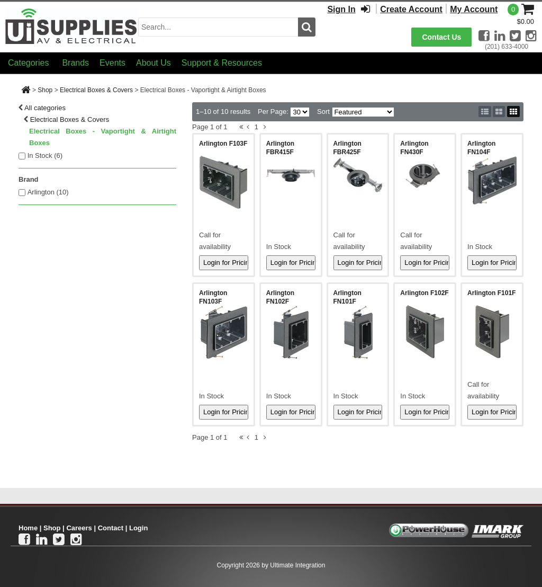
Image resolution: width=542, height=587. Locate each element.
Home (28, 528)
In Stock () (45, 155)
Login (138, 528)
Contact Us (441, 37)
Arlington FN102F (280, 297)
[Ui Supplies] (71, 26)
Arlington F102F (424, 293)
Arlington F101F (491, 293)
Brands (75, 62)
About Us (153, 62)
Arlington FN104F (481, 148)
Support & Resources (222, 62)
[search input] (218, 27)
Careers (79, 528)
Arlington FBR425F (347, 148)
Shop (45, 90)
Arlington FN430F (414, 148)
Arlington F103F (223, 143)
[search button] (306, 27)
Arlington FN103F (213, 297)
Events (112, 62)
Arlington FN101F (347, 297)
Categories (28, 62)
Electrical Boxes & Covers (96, 90)
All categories (45, 108)
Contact (110, 528)
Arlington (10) (48, 192)
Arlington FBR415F (280, 148)
